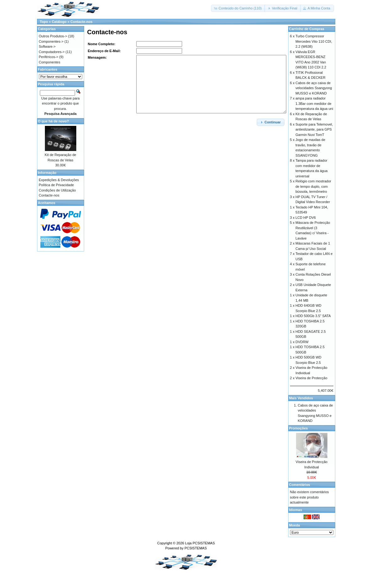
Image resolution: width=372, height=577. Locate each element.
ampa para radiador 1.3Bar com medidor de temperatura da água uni (314, 103)
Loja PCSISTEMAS (200, 543)
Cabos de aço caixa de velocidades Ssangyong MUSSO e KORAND (313, 88)
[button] (238, 8)
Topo (44, 22)
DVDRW (301, 342)
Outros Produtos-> (53, 36)
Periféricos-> (48, 57)
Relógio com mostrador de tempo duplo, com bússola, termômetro (313, 186)
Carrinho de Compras (306, 29)
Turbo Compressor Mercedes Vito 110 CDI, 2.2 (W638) (313, 41)
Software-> (47, 46)
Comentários (299, 485)
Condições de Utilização (57, 190)
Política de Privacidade (56, 185)
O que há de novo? (53, 121)
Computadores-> (52, 52)
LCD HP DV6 (305, 217)
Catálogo (59, 22)
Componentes (50, 62)
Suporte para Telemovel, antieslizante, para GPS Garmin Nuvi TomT (314, 129)
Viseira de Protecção (311, 378)
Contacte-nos (81, 22)
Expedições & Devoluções (59, 180)
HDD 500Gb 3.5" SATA (313, 316)
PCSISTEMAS (196, 548)
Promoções (298, 428)
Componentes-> (51, 41)
